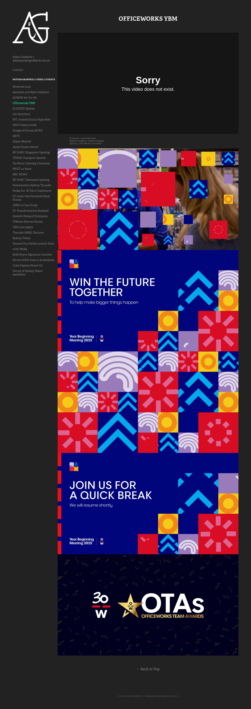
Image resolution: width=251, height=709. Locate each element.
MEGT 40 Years (22, 169)
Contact (18, 70)
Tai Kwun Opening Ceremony (31, 163)
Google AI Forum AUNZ (28, 130)
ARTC (16, 136)
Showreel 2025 (22, 86)
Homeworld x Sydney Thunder (32, 185)
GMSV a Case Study (25, 205)
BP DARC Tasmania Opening (31, 180)
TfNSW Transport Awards (29, 158)
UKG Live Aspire (23, 227)
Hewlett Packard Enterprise (30, 216)
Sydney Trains (21, 238)
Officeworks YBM (24, 103)
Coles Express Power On (28, 265)
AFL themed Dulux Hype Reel (31, 119)
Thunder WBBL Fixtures (28, 232)
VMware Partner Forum (28, 221)
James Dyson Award (25, 147)
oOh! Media (20, 249)
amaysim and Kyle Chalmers (31, 92)
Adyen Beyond (22, 141)
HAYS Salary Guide (25, 125)
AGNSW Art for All (25, 97)
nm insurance (21, 114)
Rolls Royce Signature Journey (32, 254)
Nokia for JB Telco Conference (32, 191)
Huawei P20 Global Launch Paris (33, 243)
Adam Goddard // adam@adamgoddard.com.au (31, 58)
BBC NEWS (20, 174)
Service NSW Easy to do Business (33, 260)
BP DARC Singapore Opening (31, 152)
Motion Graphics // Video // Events (34, 79)
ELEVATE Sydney (24, 108)
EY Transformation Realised (30, 210)
